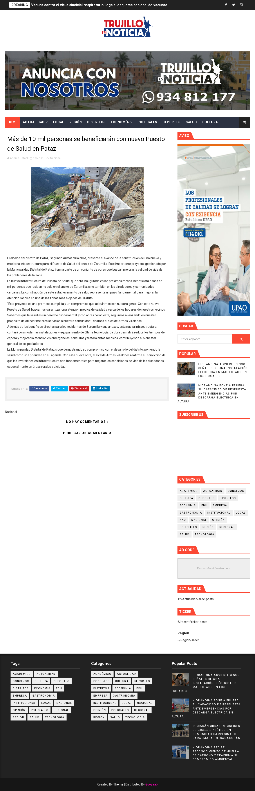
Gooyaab (151, 784)
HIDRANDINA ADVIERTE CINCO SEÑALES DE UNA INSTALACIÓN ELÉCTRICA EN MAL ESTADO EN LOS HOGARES (206, 683)
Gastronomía (191, 512)
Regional (227, 527)
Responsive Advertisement (213, 568)
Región (75, 122)
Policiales (147, 122)
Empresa (220, 505)
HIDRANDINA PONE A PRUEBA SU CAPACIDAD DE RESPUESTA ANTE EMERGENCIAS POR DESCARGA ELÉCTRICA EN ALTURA (211, 393)
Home (13, 122)
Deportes (172, 122)
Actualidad (34, 122)
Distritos (96, 122)
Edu (204, 505)
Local (58, 122)
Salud (191, 122)
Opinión (218, 519)
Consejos (236, 490)
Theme (118, 784)
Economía (120, 122)
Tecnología (204, 534)
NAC (183, 519)
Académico (189, 490)
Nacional (55, 158)
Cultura (210, 122)
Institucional (218, 512)
